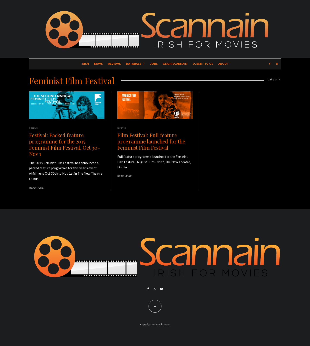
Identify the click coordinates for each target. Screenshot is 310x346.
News (98, 63)
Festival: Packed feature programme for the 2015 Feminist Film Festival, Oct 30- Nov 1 (64, 144)
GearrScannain (175, 63)
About (223, 63)
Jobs (154, 63)
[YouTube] (161, 289)
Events (121, 127)
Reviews (114, 63)
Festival (33, 127)
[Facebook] (270, 63)
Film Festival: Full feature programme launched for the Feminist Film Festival (151, 141)
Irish (85, 63)
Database (133, 63)
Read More (36, 187)
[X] (277, 63)
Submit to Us (202, 63)
